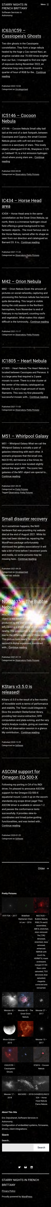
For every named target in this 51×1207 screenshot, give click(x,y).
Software (19, 745)
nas (10, 575)
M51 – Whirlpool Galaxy (25, 436)
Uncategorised (21, 89)
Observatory (20, 174)
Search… (6, 1140)
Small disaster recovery (24, 518)
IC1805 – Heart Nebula (24, 360)
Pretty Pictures (33, 174)
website (16, 575)
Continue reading (30, 242)
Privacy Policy (8, 1191)
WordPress (27, 1196)
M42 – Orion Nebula (21, 281)
